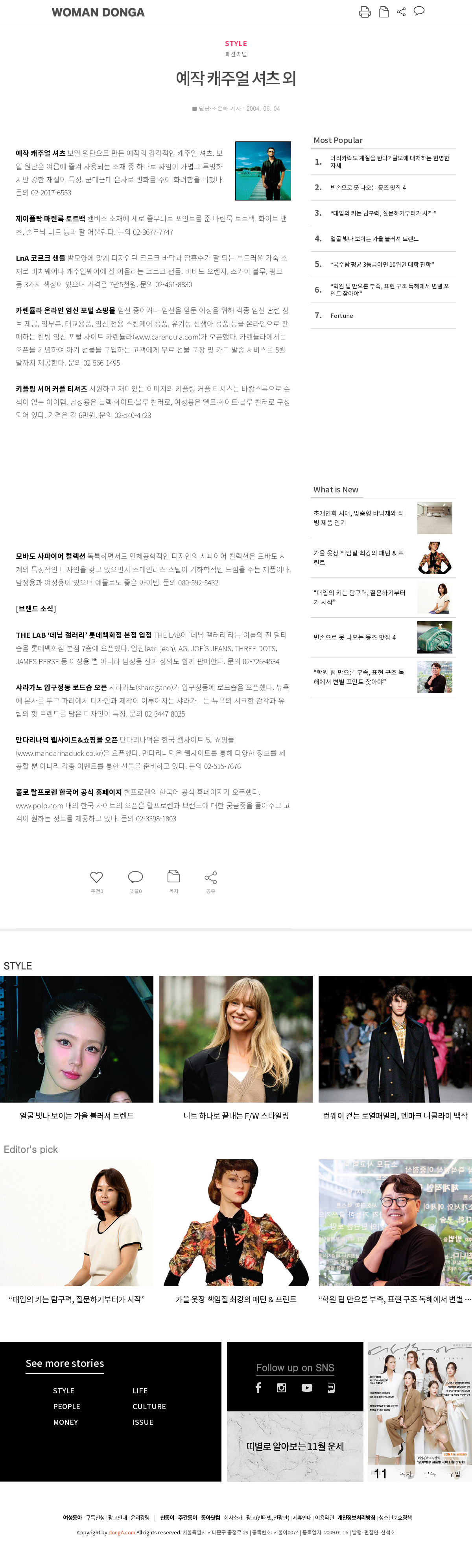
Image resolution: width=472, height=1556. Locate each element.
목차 (405, 1473)
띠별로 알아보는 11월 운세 (295, 1447)
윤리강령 (140, 1517)
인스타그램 (281, 1387)
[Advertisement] (134, 483)
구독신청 (95, 1517)
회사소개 (233, 1517)
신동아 (167, 1518)
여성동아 (72, 1518)
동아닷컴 (210, 1518)
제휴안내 (302, 1517)
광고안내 (117, 1517)
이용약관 (324, 1517)
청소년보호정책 (395, 1517)
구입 (454, 1473)
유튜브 (307, 1387)
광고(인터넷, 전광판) (267, 1517)
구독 (430, 1473)
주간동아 (187, 1518)
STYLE (236, 43)
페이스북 (258, 1387)
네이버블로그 (331, 1387)
